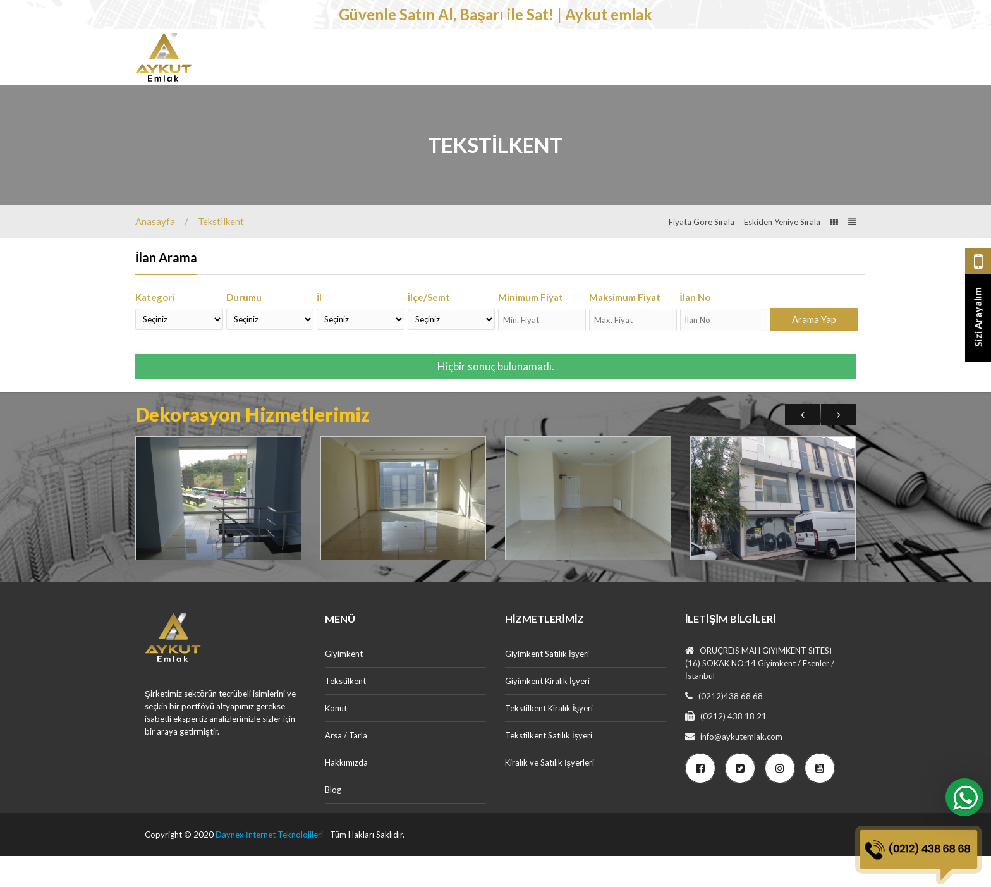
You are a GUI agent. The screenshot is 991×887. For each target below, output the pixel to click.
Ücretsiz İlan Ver (807, 101)
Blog (333, 821)
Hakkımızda (346, 793)
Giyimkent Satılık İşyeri (547, 685)
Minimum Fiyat (530, 328)
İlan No (695, 328)
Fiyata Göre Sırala (701, 253)
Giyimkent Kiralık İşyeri (547, 712)
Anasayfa (155, 252)
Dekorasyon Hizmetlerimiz (629, 59)
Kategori (154, 328)
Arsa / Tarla (510, 59)
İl (319, 328)
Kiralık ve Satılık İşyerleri (549, 793)
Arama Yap (814, 350)
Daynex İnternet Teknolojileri (269, 865)
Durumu (244, 328)
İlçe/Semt (429, 328)
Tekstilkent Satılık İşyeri (548, 766)
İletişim (728, 59)
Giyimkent (291, 59)
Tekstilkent (370, 59)
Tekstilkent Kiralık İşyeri (549, 739)
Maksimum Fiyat (624, 328)
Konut (441, 59)
